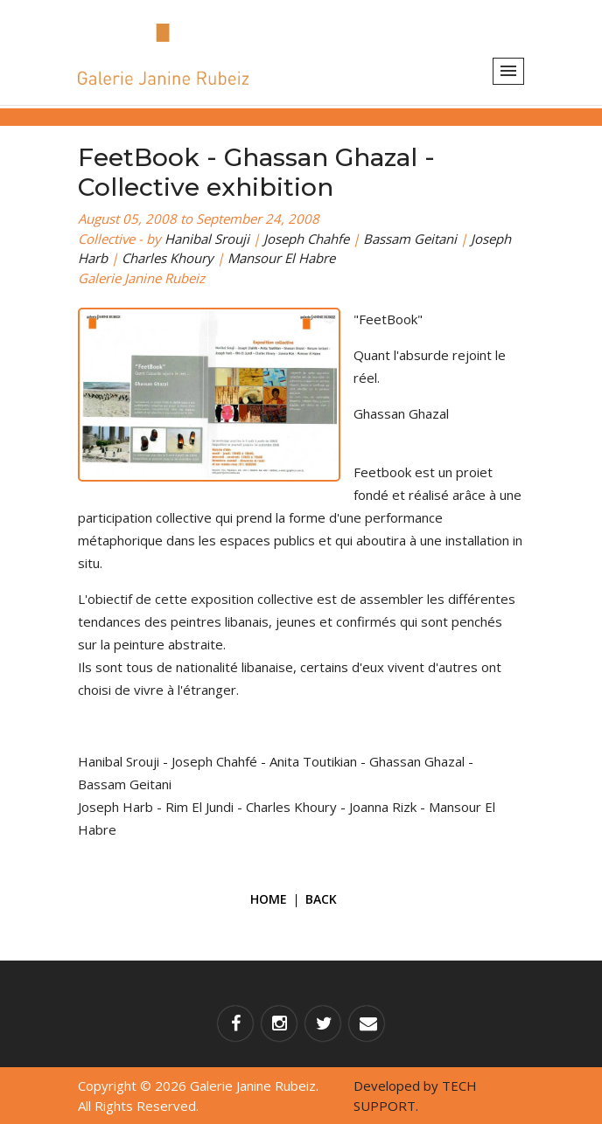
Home (268, 899)
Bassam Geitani (410, 238)
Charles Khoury (168, 258)
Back (321, 899)
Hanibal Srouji (206, 238)
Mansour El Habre (281, 258)
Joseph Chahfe (306, 238)
